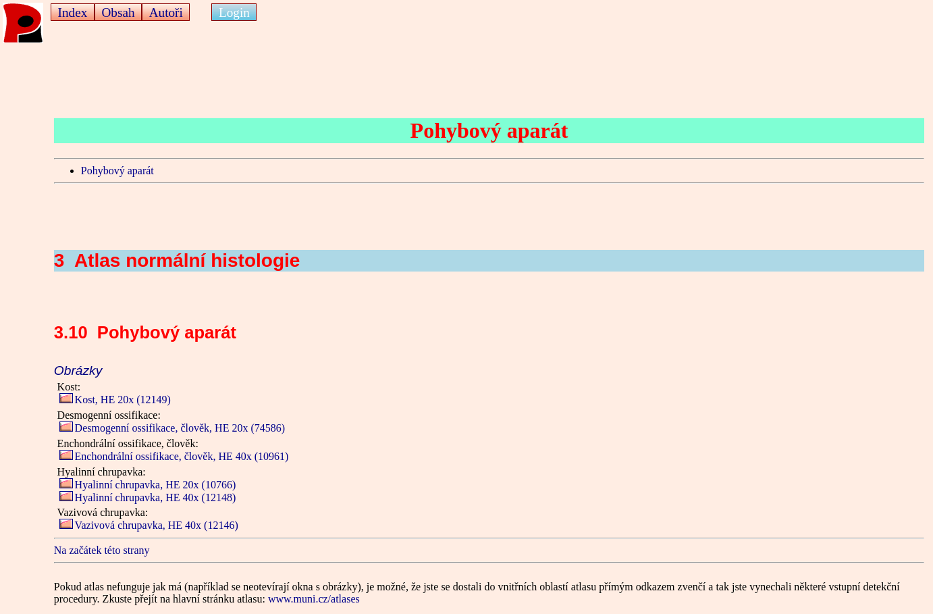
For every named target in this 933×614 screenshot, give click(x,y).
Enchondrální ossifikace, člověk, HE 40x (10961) (174, 456)
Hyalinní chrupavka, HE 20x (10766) (147, 484)
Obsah (117, 12)
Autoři (166, 12)
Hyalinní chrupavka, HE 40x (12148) (147, 497)
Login (234, 12)
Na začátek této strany (102, 550)
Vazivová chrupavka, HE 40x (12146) (148, 525)
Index (73, 12)
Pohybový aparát (117, 170)
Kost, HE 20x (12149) (115, 399)
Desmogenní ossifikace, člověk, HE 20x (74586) (172, 428)
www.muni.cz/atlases (314, 599)
